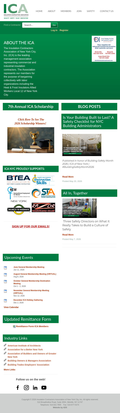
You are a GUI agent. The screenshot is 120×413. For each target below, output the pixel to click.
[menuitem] (39, 11)
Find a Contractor (12, 25)
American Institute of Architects (24, 345)
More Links (9, 369)
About (51, 11)
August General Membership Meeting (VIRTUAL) (35, 274)
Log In (54, 30)
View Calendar (11, 307)
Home (39, 11)
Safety (91, 11)
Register (64, 30)
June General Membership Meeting (29, 267)
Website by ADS (60, 407)
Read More (68, 176)
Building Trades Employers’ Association (28, 364)
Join (79, 11)
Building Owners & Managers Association (29, 360)
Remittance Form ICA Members (30, 326)
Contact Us (106, 11)
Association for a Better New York (25, 349)
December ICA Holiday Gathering (28, 300)
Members (66, 11)
